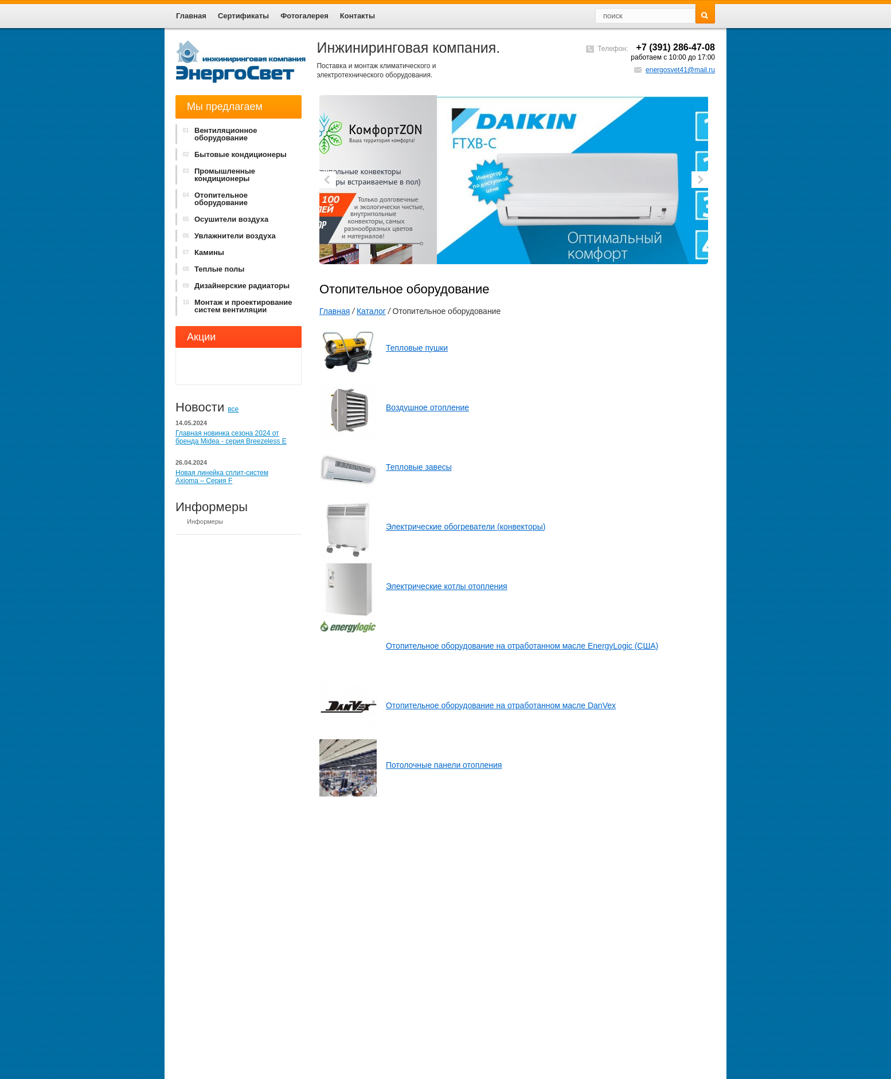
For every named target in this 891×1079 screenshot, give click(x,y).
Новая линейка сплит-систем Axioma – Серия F (221, 477)
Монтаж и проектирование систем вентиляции (234, 306)
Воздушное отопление (427, 407)
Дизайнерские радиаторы (233, 285)
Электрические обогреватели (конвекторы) (465, 526)
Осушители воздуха (222, 219)
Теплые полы (210, 269)
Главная (334, 311)
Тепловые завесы (419, 467)
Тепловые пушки (417, 347)
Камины (200, 252)
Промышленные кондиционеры (216, 175)
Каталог (371, 311)
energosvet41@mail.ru (680, 70)
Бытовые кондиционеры (232, 154)
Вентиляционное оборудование (217, 134)
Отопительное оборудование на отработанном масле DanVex (501, 705)
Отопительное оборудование (212, 199)
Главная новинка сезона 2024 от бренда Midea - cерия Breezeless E (231, 437)
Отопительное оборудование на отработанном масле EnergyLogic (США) (522, 645)
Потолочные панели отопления (444, 765)
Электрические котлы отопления (446, 586)
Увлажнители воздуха (226, 236)
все (233, 409)
